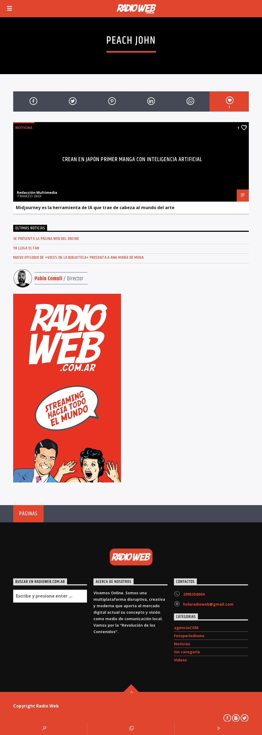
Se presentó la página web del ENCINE (46, 238)
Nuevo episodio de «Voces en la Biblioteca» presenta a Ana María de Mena (78, 257)
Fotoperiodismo (189, 635)
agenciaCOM (186, 627)
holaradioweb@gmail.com (208, 604)
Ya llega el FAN (26, 248)
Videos (180, 659)
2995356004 (194, 594)
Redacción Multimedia (37, 192)
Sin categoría (187, 651)
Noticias (23, 127)
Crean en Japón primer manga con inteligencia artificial (132, 159)
